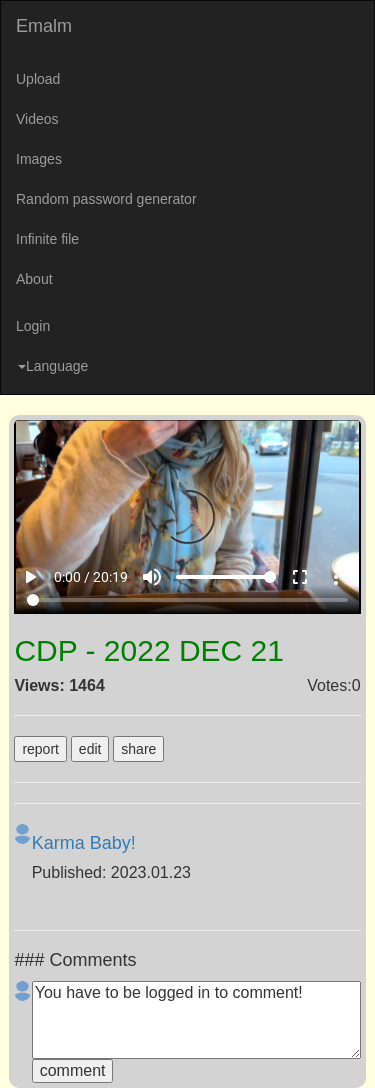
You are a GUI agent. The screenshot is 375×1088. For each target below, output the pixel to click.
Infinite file (47, 239)
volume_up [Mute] (152, 577)
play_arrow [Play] (30, 577)
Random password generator (106, 199)
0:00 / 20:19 (91, 577)
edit (90, 749)
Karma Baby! (84, 843)
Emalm (44, 26)
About (34, 279)
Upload (38, 79)
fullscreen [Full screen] (300, 577)
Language (53, 366)
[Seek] (187, 600)
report (40, 749)
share (138, 749)
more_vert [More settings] (336, 577)
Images (39, 159)
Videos (37, 119)
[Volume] (226, 577)
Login (33, 326)
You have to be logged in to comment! (196, 1020)
